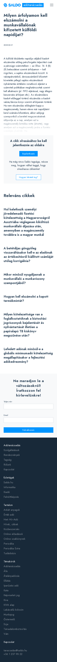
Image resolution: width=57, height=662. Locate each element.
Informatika (10, 487)
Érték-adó (9, 514)
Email (6, 415)
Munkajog (9, 614)
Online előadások (13, 534)
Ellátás (7, 581)
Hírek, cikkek (11, 524)
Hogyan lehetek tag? (28, 177)
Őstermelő (9, 619)
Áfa (6, 571)
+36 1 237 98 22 (13, 654)
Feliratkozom (28, 430)
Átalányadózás (12, 576)
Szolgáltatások (11, 450)
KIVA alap (9, 605)
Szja (6, 624)
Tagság (7, 460)
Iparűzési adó (11, 585)
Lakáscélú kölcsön (14, 609)
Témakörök (9, 561)
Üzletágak (9, 477)
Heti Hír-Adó (11, 519)
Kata (6, 590)
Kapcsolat (9, 469)
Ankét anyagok (12, 510)
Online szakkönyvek (14, 539)
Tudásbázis (10, 553)
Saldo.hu (8, 482)
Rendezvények (12, 455)
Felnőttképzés (11, 497)
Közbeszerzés (11, 529)
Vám (6, 634)
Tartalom (8, 505)
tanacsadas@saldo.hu (15, 650)
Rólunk (7, 464)
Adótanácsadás (12, 445)
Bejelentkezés (28, 153)
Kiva (6, 600)
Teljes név (8, 401)
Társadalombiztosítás (15, 629)
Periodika (9, 543)
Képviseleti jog (12, 595)
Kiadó (7, 492)
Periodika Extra (12, 548)
